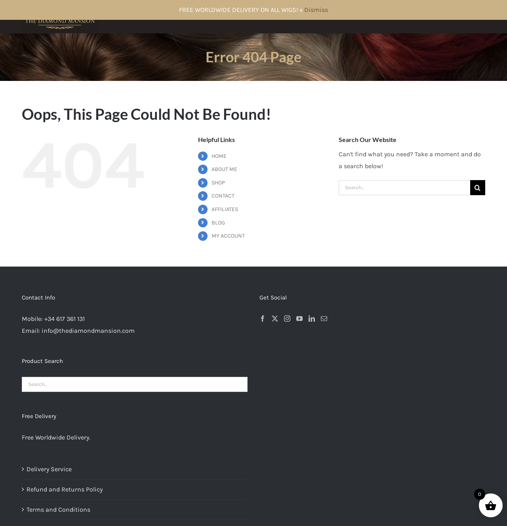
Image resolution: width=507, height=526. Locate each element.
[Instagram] (287, 318)
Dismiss (316, 9)
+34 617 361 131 (64, 319)
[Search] (477, 187)
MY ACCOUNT (228, 235)
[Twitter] (275, 318)
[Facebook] (262, 318)
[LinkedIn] (312, 318)
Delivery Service (49, 469)
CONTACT (223, 195)
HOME (219, 156)
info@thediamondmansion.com (88, 330)
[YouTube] (299, 318)
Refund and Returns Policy (65, 489)
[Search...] (404, 187)
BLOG (218, 222)
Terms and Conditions (58, 509)
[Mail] (324, 318)
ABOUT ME (224, 169)
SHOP (218, 182)
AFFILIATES (225, 209)
